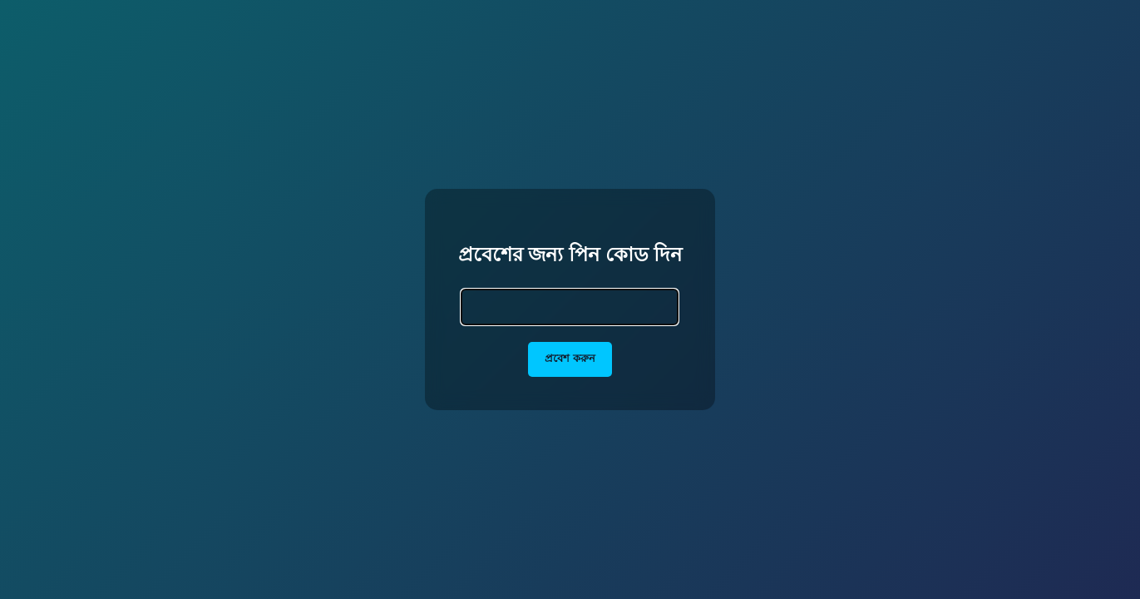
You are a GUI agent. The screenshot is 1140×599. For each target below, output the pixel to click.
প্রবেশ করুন (570, 358)
